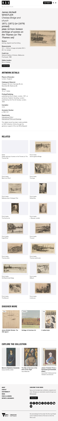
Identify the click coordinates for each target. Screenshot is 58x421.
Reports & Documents (8, 398)
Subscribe (34, 398)
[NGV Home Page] (6, 3)
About (3, 387)
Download (5, 65)
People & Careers (7, 396)
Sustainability (6, 391)
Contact (4, 389)
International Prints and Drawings (11, 119)
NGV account (33, 393)
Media (3, 394)
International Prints (7, 117)
